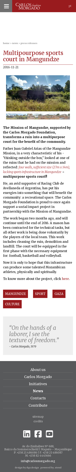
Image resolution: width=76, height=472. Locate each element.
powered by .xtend (51, 467)
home (6, 43)
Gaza (59, 294)
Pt (70, 6)
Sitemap (38, 416)
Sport (40, 294)
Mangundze (15, 294)
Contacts (38, 398)
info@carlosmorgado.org (38, 461)
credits (38, 421)
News (15, 43)
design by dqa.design (27, 467)
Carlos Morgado (38, 377)
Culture (12, 304)
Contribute (38, 405)
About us (38, 370)
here (65, 279)
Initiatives (38, 384)
